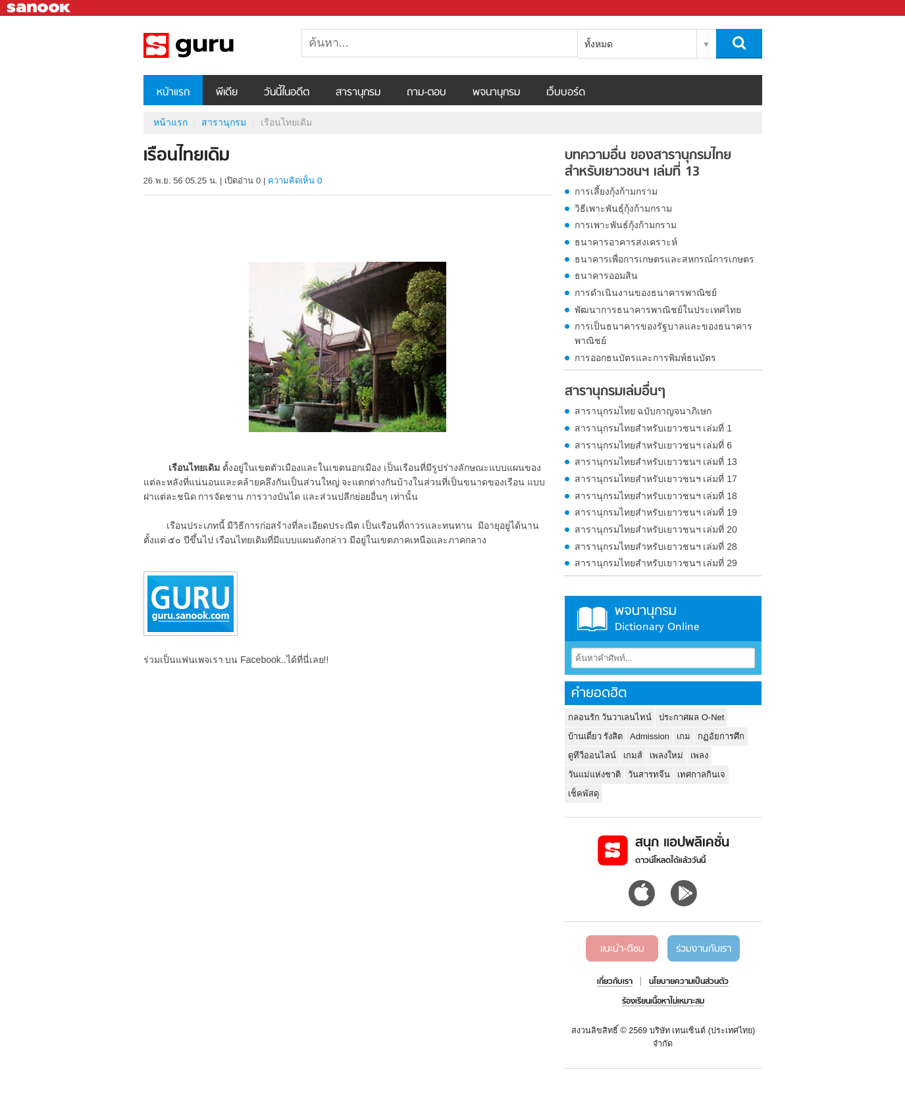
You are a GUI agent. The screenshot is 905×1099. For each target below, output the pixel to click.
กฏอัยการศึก (721, 736)
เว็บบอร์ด (565, 92)
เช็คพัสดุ (583, 793)
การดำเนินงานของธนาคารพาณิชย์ (646, 292)
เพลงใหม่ (666, 755)
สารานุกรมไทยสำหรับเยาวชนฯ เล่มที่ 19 (656, 512)
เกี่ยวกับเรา (615, 982)
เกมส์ (632, 755)
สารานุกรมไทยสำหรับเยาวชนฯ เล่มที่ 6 (654, 445)
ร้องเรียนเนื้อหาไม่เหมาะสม (663, 1001)
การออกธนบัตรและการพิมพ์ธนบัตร (645, 358)
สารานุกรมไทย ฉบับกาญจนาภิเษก (643, 411)
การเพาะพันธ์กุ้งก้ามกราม (626, 225)
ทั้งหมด (598, 44)
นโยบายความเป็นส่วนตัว (689, 982)
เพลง (699, 755)
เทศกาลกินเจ (701, 774)
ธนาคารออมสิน (606, 275)
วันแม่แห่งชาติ (594, 774)
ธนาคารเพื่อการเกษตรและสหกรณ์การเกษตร (664, 259)
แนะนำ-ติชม (622, 949)
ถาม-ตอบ (426, 92)
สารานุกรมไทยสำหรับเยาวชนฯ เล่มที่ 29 (656, 563)
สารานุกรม (358, 92)
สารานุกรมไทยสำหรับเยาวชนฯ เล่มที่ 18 (656, 496)
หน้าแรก (173, 92)
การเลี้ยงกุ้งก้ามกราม (616, 191)
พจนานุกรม (496, 92)
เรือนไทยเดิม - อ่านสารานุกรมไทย (212, 45)
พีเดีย (227, 92)
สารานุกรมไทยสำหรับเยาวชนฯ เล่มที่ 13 (656, 461)
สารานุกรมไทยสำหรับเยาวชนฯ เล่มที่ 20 (656, 529)
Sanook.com (39, 8)
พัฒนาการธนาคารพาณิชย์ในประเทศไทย (658, 310)
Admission (649, 736)
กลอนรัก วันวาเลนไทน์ (610, 717)
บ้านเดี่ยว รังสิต (595, 736)
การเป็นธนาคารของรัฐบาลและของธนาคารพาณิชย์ (663, 333)
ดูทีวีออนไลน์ (592, 755)
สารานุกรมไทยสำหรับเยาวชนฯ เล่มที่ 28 (656, 546)
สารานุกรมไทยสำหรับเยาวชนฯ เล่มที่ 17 (656, 479)
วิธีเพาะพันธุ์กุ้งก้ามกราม (623, 208)
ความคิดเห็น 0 (295, 180)
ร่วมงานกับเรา (703, 949)
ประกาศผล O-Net (691, 717)
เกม (683, 736)
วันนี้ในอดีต (286, 92)
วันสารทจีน (649, 774)
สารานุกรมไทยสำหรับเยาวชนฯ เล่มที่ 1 (654, 428)
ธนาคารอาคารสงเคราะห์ (626, 242)
